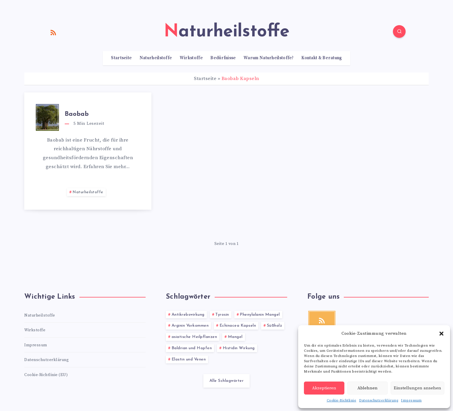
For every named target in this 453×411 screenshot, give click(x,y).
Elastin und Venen (189, 359)
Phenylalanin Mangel (260, 315)
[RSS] (53, 32)
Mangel (235, 337)
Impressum (411, 400)
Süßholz (274, 325)
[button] (441, 333)
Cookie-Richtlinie (342, 400)
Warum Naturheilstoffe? (269, 58)
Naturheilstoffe (156, 58)
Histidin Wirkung (239, 348)
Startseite (121, 58)
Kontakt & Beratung (321, 58)
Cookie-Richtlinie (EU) (46, 374)
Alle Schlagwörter (226, 381)
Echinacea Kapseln (238, 325)
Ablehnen (367, 388)
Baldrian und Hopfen (192, 348)
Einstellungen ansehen (417, 388)
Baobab (77, 114)
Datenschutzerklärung (378, 400)
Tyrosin (222, 315)
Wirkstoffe (191, 58)
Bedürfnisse (223, 58)
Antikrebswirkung (188, 315)
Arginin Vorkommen (190, 325)
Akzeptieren (324, 388)
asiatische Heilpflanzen (194, 337)
